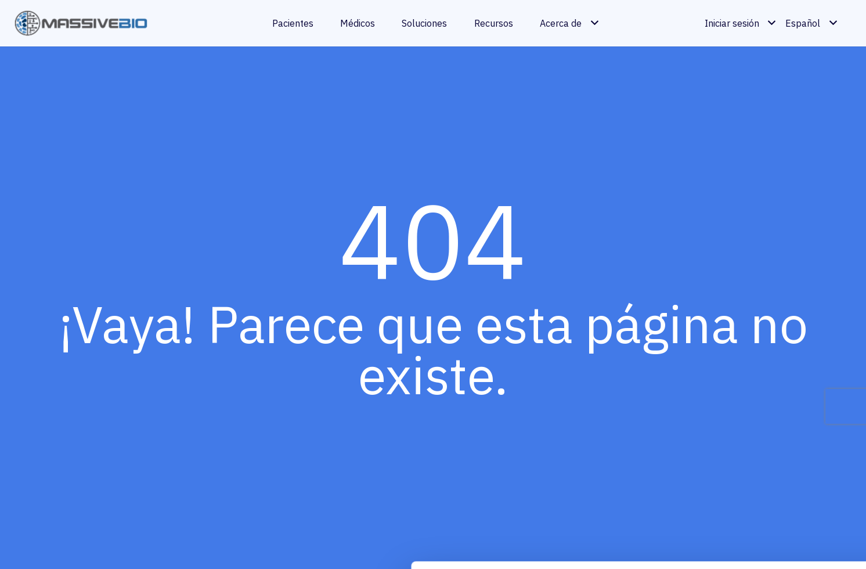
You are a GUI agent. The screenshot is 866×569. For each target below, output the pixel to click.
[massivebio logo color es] (81, 23)
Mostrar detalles (192, 544)
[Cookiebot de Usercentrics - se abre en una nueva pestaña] (75, 545)
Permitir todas (769, 447)
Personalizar (769, 488)
